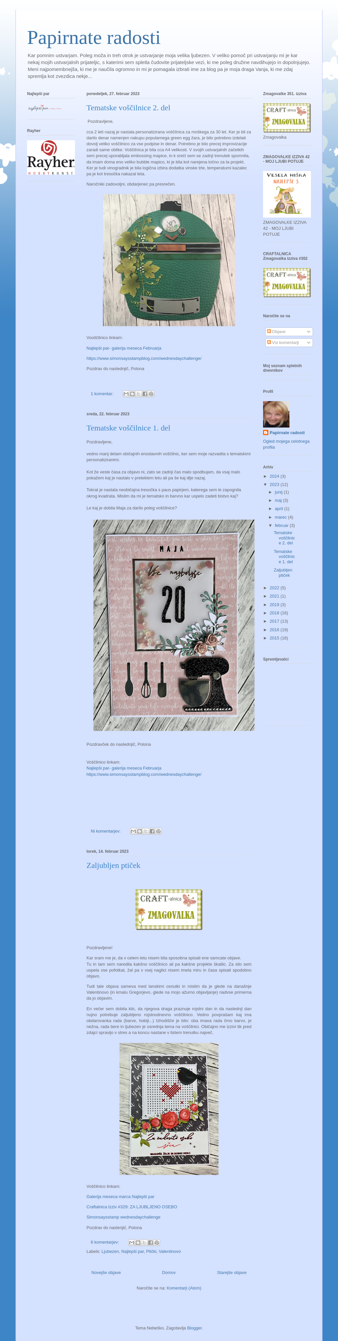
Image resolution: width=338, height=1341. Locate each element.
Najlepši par (132, 1251)
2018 (275, 612)
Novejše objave (106, 1272)
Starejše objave (232, 1272)
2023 (275, 484)
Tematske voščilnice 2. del (128, 107)
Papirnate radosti (94, 37)
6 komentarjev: (105, 1242)
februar (282, 525)
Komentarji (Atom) (184, 1288)
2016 (275, 629)
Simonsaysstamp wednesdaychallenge (123, 1217)
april (279, 508)
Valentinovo (170, 1251)
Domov (169, 1272)
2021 (275, 596)
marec (281, 517)
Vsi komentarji (283, 342)
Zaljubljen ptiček (113, 865)
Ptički (151, 1251)
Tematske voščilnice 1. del (128, 428)
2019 (275, 604)
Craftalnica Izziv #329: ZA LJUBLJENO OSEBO (131, 1206)
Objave (276, 331)
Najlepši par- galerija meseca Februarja (123, 348)
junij (279, 492)
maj (279, 500)
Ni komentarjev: (106, 831)
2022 (275, 587)
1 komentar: (103, 393)
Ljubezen (110, 1251)
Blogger (194, 1327)
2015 (275, 638)
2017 (275, 621)
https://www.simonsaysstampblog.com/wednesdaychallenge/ (143, 358)
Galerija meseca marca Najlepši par (120, 1196)
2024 (275, 476)
